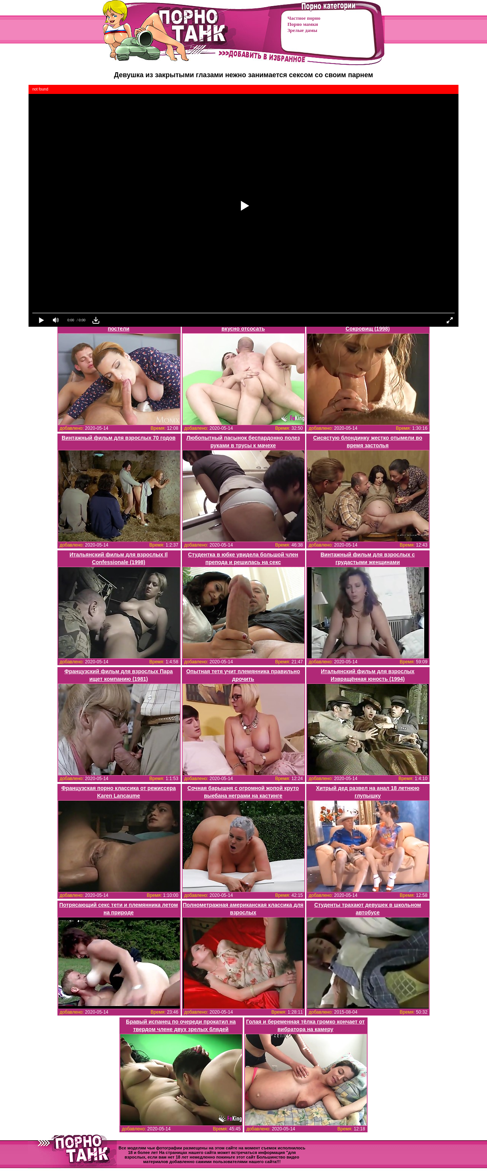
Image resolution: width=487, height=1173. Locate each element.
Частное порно (304, 18)
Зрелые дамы (302, 30)
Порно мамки (303, 24)
